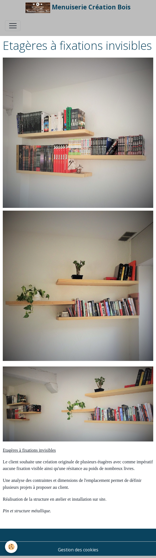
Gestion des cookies (78, 550)
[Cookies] (11, 547)
